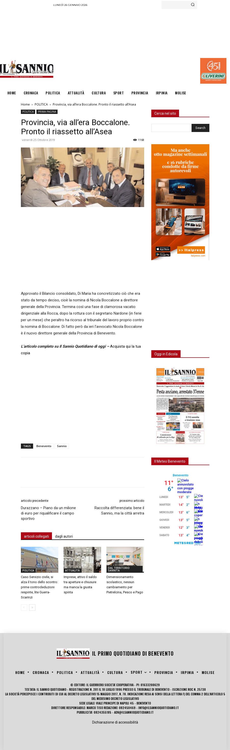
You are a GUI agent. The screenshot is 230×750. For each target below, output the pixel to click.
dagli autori (64, 536)
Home (25, 104)
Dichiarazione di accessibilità (115, 722)
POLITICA (41, 104)
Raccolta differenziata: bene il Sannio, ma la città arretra (119, 511)
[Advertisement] (141, 47)
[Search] (192, 5)
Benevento (43, 446)
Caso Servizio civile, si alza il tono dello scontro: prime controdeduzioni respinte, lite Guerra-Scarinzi (39, 587)
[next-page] (32, 607)
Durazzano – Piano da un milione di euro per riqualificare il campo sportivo (48, 513)
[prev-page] (24, 607)
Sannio (62, 446)
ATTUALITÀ (72, 570)
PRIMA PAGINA (47, 111)
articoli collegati (36, 536)
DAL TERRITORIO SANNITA (119, 569)
